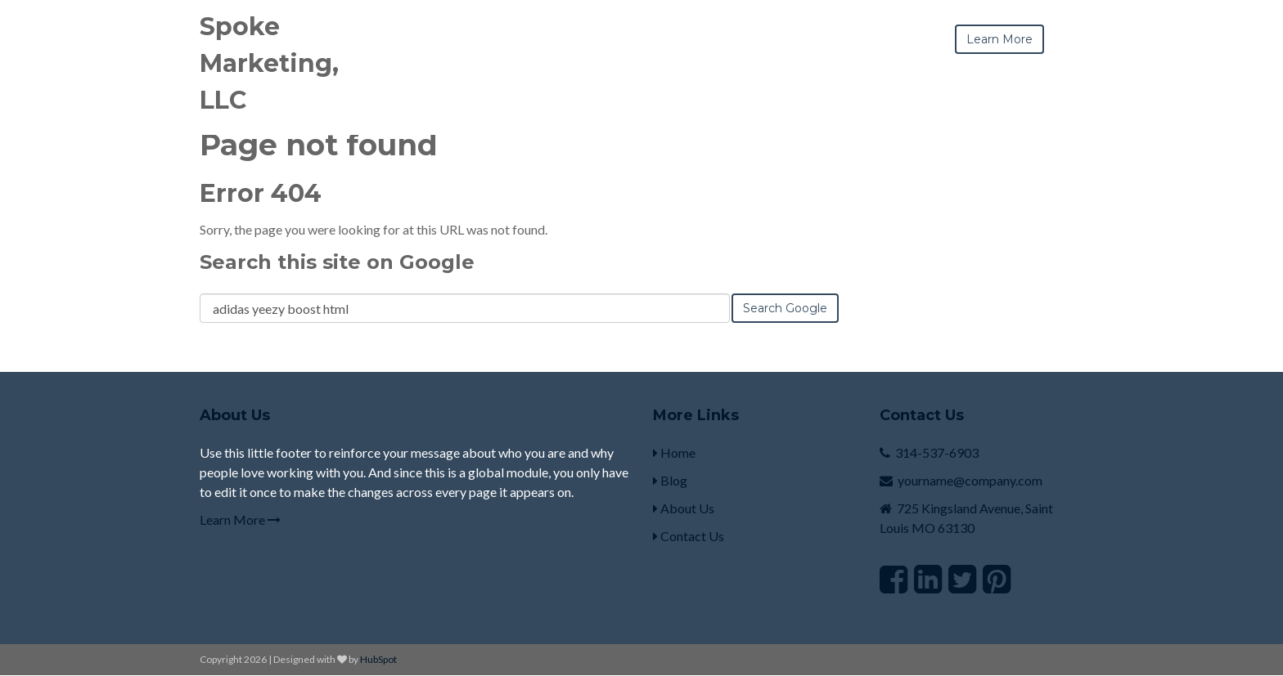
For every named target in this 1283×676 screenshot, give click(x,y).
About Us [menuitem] (683, 508)
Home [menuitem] (674, 452)
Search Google (785, 308)
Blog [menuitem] (670, 480)
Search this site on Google (337, 262)
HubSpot (378, 659)
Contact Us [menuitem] (688, 536)
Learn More (240, 519)
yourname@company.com (970, 480)
